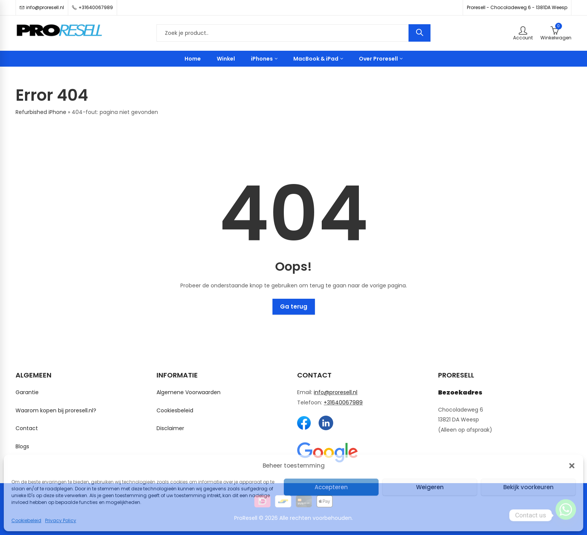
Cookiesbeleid (175, 410)
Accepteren (331, 487)
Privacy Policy (60, 520)
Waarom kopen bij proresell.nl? (56, 410)
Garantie (27, 392)
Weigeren (430, 487)
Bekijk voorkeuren (528, 487)
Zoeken (419, 33)
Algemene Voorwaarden (189, 392)
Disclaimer (170, 428)
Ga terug (293, 306)
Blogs (22, 446)
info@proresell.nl (335, 392)
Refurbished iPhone (41, 112)
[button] (572, 465)
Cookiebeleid (26, 520)
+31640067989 (343, 402)
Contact (27, 428)
